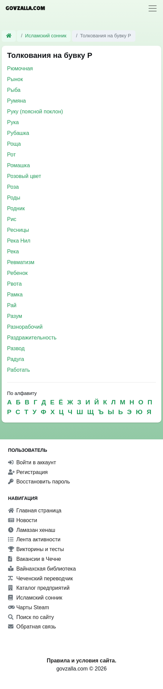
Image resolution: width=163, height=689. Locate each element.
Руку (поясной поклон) (35, 111)
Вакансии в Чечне (34, 559)
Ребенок (17, 273)
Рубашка (18, 133)
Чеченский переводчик (40, 578)
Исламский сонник (46, 35)
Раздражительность (31, 337)
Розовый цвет (24, 176)
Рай (11, 305)
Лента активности (34, 539)
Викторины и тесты (36, 549)
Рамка (15, 294)
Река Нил (18, 241)
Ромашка (18, 165)
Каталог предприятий (39, 588)
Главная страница (35, 510)
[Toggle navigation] (153, 8)
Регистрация (28, 472)
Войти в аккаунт (32, 462)
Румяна (16, 101)
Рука (13, 122)
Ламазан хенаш (31, 530)
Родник (16, 208)
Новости (22, 520)
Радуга (15, 359)
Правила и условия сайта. (81, 660)
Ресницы (18, 230)
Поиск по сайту (31, 617)
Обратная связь (32, 626)
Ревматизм (20, 262)
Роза (13, 187)
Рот (11, 154)
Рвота (14, 284)
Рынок (15, 79)
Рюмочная (20, 68)
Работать (18, 370)
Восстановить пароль (39, 481)
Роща (14, 144)
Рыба (14, 90)
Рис (11, 219)
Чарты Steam (28, 607)
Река (13, 251)
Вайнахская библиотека (42, 569)
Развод (16, 348)
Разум (14, 316)
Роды (13, 198)
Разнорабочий (25, 327)
